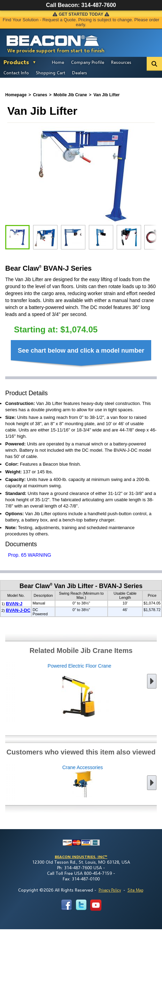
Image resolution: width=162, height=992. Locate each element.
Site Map (135, 890)
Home (58, 62)
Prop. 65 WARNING (29, 555)
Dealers (79, 72)
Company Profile (87, 62)
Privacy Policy (110, 890)
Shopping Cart (50, 72)
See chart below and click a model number (81, 350)
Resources (121, 62)
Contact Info (16, 72)
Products (16, 62)
